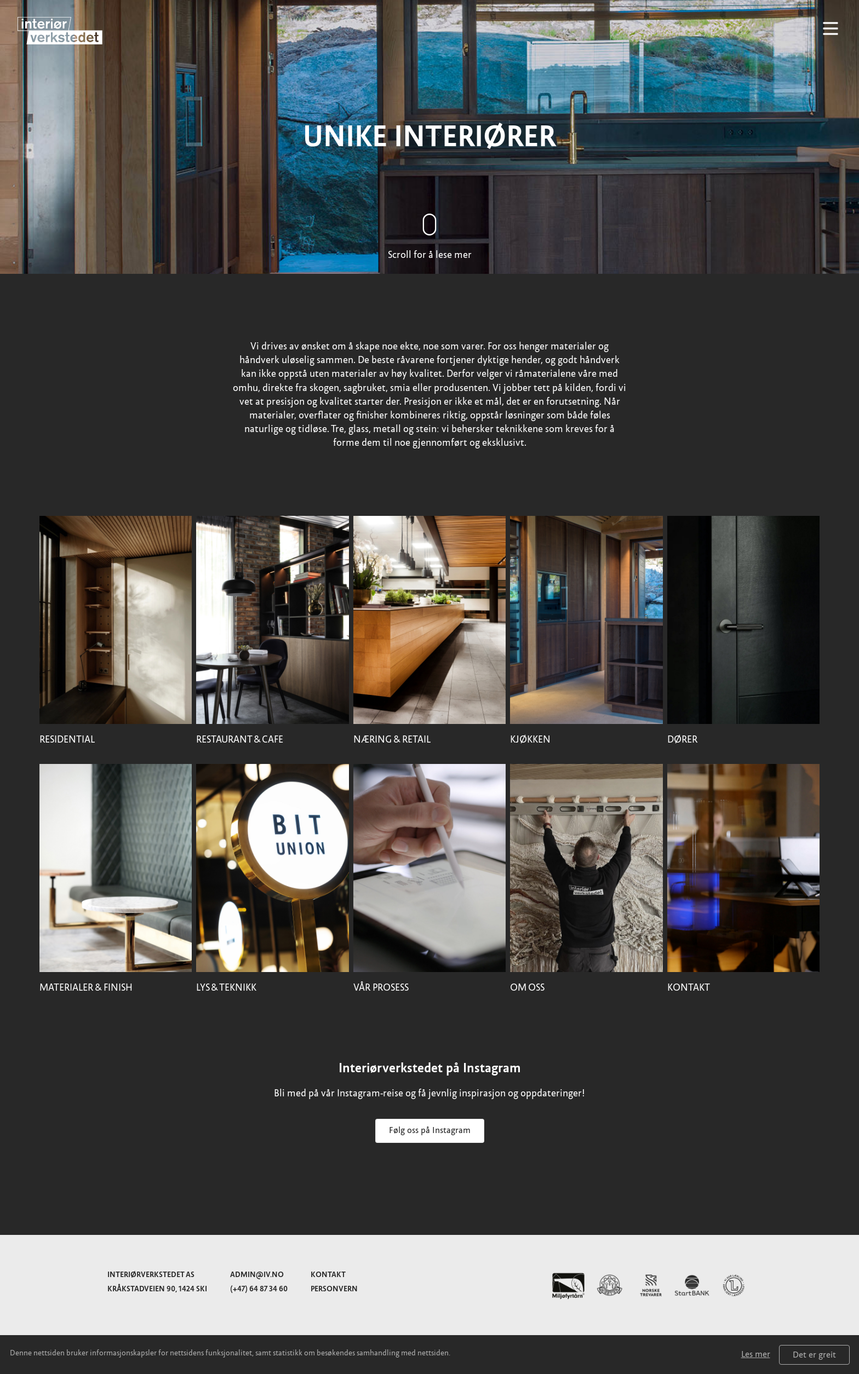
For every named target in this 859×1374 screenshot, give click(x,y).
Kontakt (328, 1274)
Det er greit (814, 1355)
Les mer (755, 1354)
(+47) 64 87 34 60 (259, 1288)
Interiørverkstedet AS (150, 1274)
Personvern (334, 1288)
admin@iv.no (257, 1274)
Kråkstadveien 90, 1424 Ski (157, 1288)
